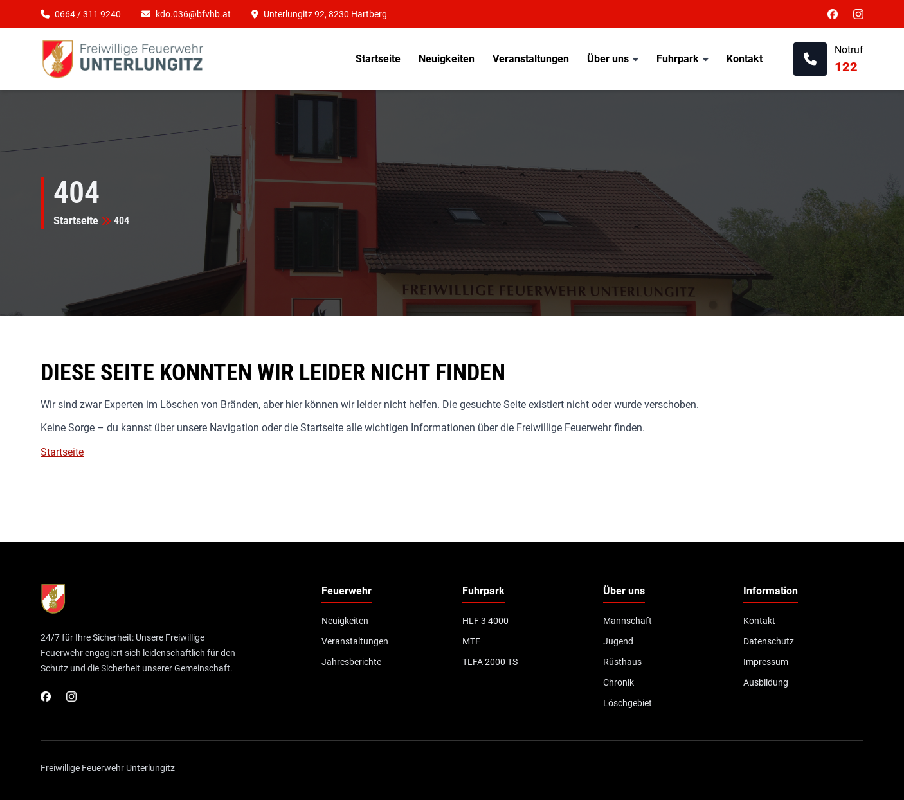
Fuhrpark (677, 59)
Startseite (378, 59)
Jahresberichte (351, 662)
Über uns (608, 59)
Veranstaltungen (531, 59)
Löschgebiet (627, 703)
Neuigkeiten (447, 59)
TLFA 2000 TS (490, 662)
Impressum (765, 662)
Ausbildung (765, 682)
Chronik (618, 682)
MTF (471, 641)
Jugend (618, 641)
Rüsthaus (622, 662)
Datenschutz (768, 641)
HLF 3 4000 (485, 621)
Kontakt (745, 59)
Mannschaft (627, 621)
